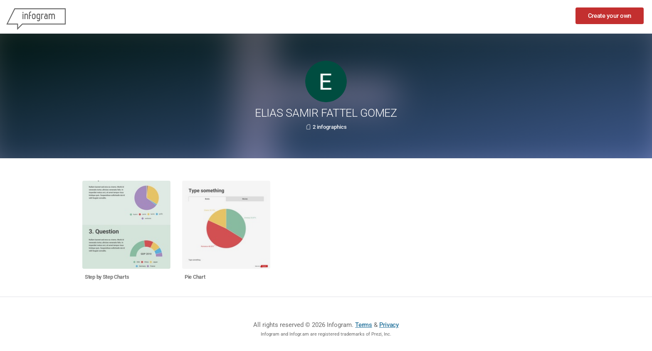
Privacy (389, 325)
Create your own (610, 16)
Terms (363, 325)
